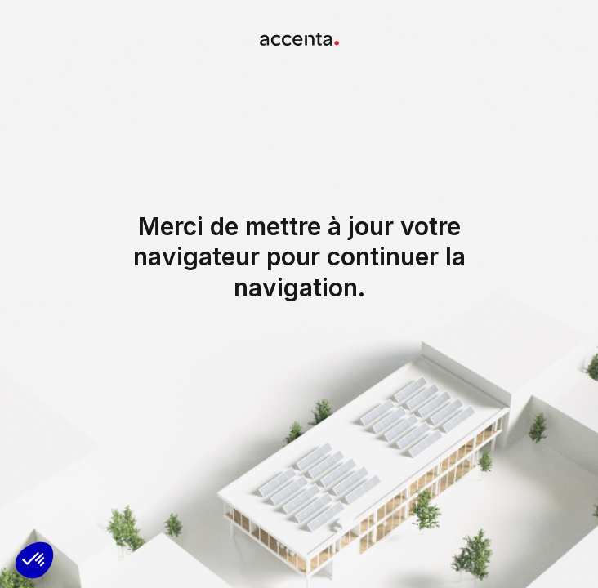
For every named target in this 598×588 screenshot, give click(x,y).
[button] (34, 560)
